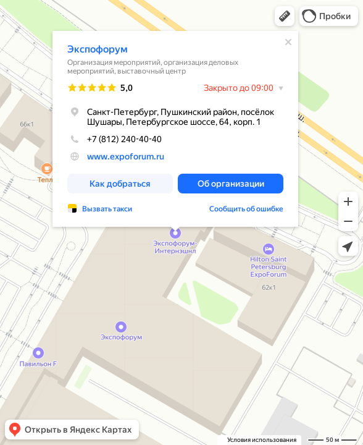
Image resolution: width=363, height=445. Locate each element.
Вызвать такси (107, 209)
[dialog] (175, 129)
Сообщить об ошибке (246, 209)
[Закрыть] (288, 42)
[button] (284, 16)
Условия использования (261, 439)
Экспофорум (97, 49)
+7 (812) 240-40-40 (114, 139)
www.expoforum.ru (125, 156)
